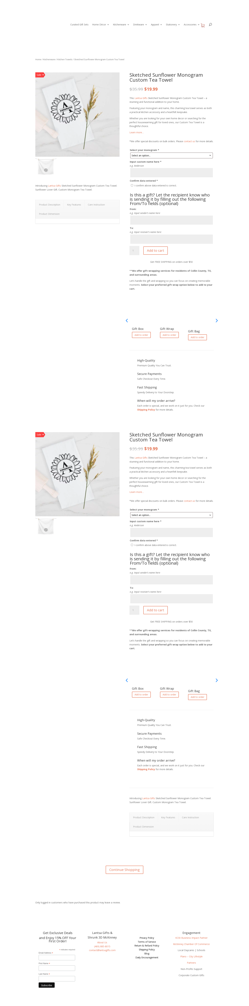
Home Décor (99, 24)
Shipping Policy (146, 409)
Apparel (155, 24)
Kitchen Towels (64, 59)
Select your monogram (144, 150)
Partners (191, 962)
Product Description (49, 204)
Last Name (44, 974)
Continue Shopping (124, 869)
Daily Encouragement (146, 957)
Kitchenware (119, 24)
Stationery (171, 24)
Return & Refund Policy (146, 945)
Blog (146, 953)
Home (38, 59)
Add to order (141, 334)
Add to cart (155, 250)
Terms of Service (147, 941)
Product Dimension (49, 213)
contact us (189, 141)
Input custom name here (145, 161)
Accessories (190, 24)
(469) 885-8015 (102, 946)
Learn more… (136, 132)
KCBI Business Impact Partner (191, 937)
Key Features (74, 204)
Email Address (46, 953)
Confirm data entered (144, 180)
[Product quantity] (134, 250)
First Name (44, 963)
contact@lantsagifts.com (102, 950)
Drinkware (138, 24)
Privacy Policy (147, 937)
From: (133, 209)
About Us (102, 942)
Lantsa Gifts (54, 185)
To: (132, 228)
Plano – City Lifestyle (191, 956)
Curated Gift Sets (79, 24)
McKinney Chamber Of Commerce (191, 944)
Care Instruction (96, 204)
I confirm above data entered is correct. (155, 185)
